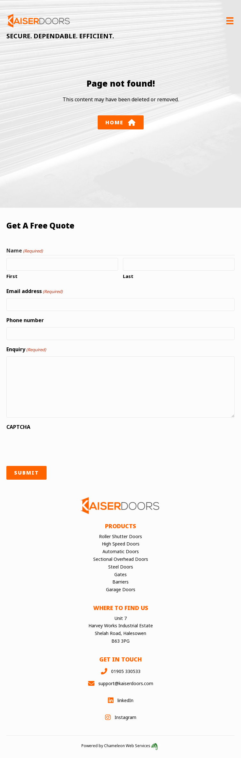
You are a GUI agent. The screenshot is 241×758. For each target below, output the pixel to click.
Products (120, 526)
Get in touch (120, 659)
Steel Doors (120, 567)
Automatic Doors (120, 551)
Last (128, 276)
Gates (120, 574)
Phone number (25, 320)
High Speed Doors (120, 544)
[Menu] (230, 21)
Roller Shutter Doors (120, 536)
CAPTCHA (18, 426)
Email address (34, 291)
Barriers (120, 582)
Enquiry (26, 349)
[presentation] (54, 446)
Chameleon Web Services (132, 745)
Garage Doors (120, 589)
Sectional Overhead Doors (120, 559)
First (12, 276)
